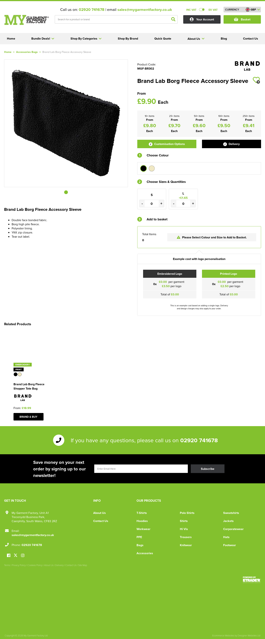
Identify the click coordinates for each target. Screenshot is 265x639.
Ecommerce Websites (223, 635)
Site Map (82, 565)
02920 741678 (91, 9)
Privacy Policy (19, 565)
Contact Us (100, 521)
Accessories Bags (27, 52)
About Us (99, 513)
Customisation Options (167, 144)
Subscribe (207, 469)
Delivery (231, 144)
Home (7, 52)
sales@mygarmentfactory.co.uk (144, 9)
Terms (7, 565)
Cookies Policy (34, 565)
